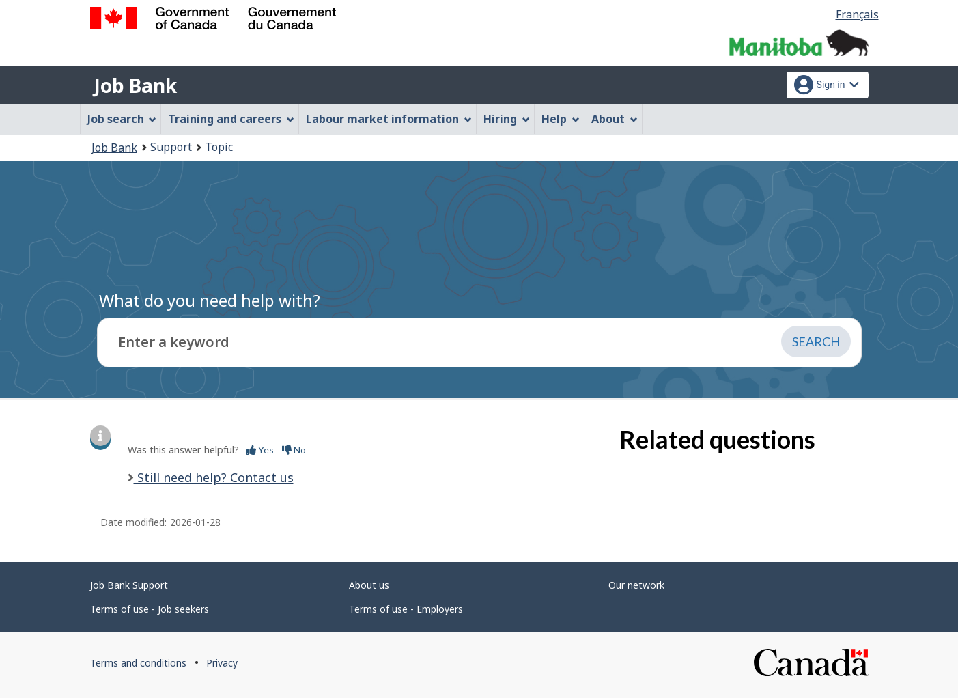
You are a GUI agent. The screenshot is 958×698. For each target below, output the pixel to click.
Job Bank (135, 85)
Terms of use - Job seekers (149, 608)
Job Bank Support (129, 584)
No (294, 450)
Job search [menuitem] (122, 118)
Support (171, 146)
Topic (219, 146)
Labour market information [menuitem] (389, 118)
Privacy (222, 662)
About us (369, 584)
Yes (260, 450)
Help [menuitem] (560, 118)
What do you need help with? (209, 300)
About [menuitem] (614, 118)
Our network (636, 584)
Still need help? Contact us (214, 477)
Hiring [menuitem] (506, 118)
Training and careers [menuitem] (231, 118)
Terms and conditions (138, 662)
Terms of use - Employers (406, 608)
